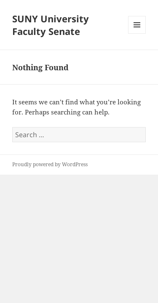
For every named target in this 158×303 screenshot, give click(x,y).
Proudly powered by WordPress (50, 164)
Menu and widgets (137, 33)
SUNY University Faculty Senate (50, 24)
